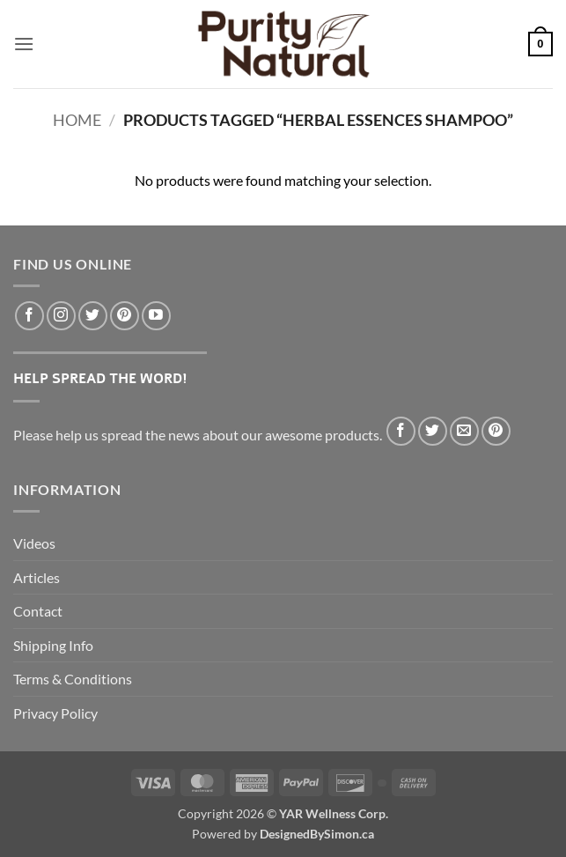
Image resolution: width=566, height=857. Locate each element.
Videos (34, 543)
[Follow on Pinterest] (124, 315)
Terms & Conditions (72, 678)
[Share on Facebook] (400, 431)
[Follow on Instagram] (61, 315)
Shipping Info (53, 645)
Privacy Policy (55, 713)
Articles (36, 577)
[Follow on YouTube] (156, 315)
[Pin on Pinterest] (496, 431)
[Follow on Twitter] (92, 315)
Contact (37, 610)
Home (77, 119)
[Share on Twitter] (432, 431)
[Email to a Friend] (464, 431)
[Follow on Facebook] (29, 315)
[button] (23, 43)
